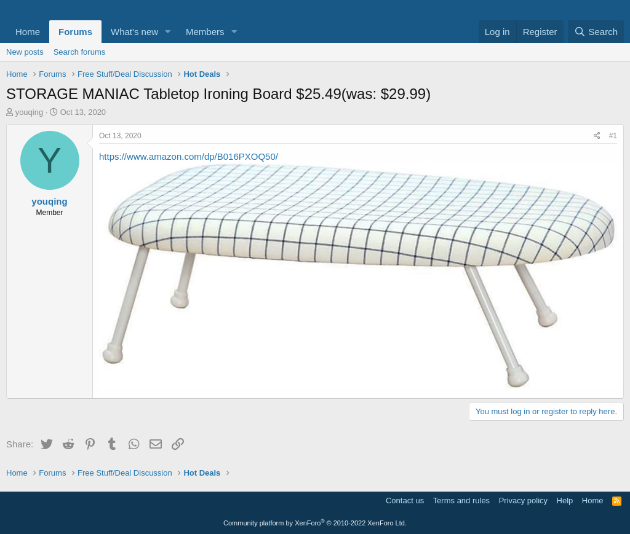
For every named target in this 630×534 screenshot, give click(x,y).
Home (27, 31)
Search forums (80, 52)
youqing (29, 112)
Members (205, 31)
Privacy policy (523, 500)
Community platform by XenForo (315, 523)
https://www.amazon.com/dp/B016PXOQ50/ (188, 156)
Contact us (405, 500)
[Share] (597, 136)
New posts (25, 52)
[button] (168, 31)
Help (565, 500)
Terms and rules (461, 500)
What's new (134, 31)
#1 (613, 136)
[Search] (596, 31)
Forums (75, 31)
